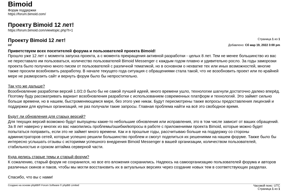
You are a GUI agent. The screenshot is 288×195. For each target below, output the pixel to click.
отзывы (54, 141)
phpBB (35, 185)
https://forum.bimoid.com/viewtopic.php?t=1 (40, 30)
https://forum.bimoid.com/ (27, 14)
